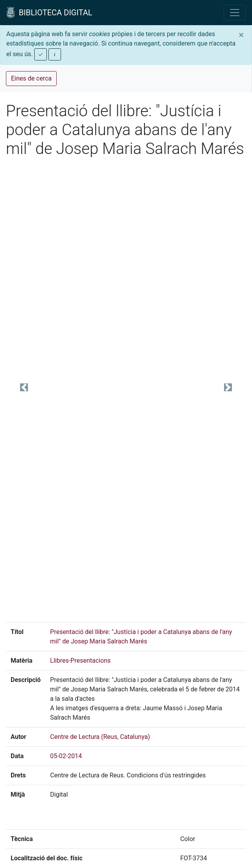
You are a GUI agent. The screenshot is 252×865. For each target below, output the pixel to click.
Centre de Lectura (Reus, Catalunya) (100, 736)
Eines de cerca (31, 78)
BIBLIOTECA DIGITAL (49, 12)
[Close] (241, 35)
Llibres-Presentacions (80, 660)
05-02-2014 (66, 756)
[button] (24, 387)
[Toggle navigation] (235, 12)
